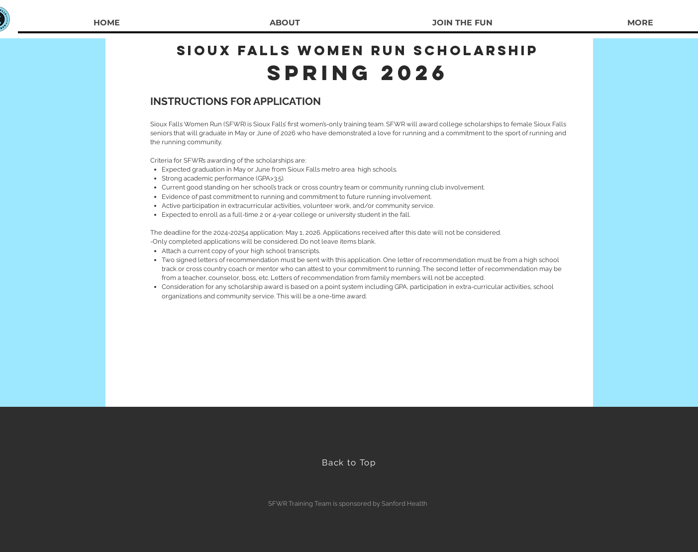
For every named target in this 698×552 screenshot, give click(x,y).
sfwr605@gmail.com (360, 345)
